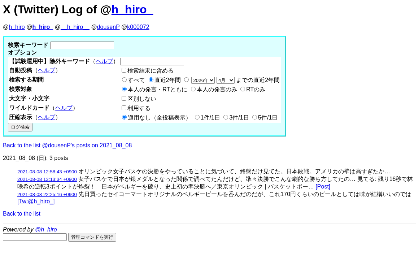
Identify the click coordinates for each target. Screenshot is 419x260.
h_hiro (17, 27)
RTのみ (255, 89)
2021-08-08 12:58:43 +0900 (47, 171)
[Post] (322, 186)
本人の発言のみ (217, 89)
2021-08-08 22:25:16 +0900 (47, 194)
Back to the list (21, 145)
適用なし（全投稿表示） (159, 117)
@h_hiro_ (47, 229)
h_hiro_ (132, 9)
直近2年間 (167, 80)
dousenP (108, 27)
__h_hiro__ (75, 27)
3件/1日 (239, 117)
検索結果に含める (150, 71)
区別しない (141, 99)
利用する (138, 108)
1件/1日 (210, 117)
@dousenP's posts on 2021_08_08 (87, 145)
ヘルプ (104, 61)
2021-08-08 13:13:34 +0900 (47, 179)
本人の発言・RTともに (157, 89)
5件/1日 (268, 117)
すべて (136, 80)
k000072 (138, 27)
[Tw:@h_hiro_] (35, 201)
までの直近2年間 (235, 80)
